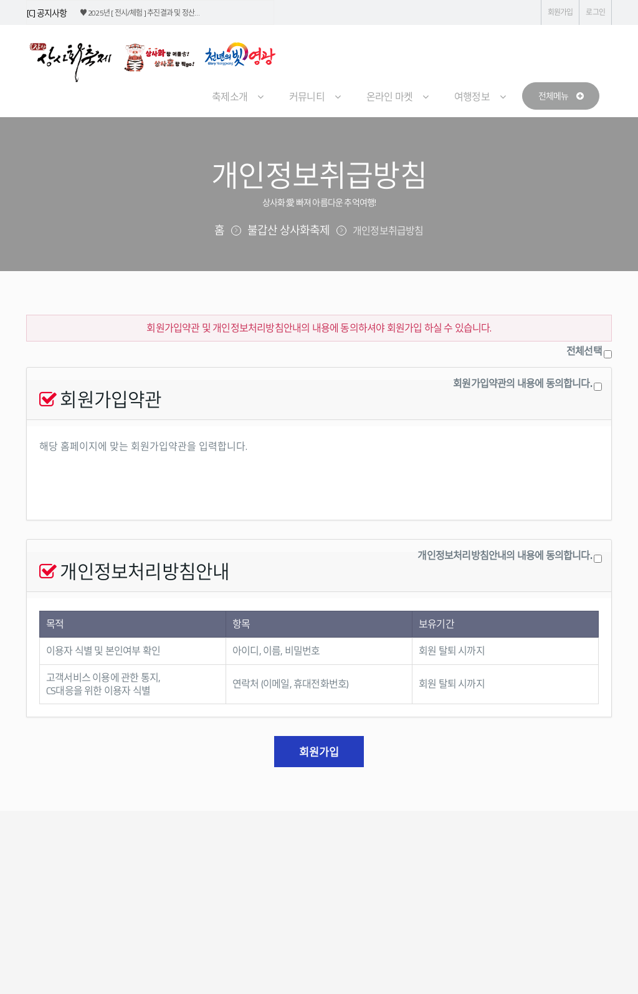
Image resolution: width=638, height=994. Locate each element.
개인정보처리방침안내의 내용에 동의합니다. (504, 555)
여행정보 (472, 96)
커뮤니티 (307, 96)
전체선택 (584, 351)
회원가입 (560, 12)
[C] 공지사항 (47, 12)
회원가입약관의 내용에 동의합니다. (522, 383)
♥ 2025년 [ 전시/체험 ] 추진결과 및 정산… (140, 13)
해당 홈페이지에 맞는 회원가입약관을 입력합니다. (319, 473)
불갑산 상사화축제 (288, 230)
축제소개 (229, 96)
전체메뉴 (560, 95)
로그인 (595, 12)
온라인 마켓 (389, 96)
